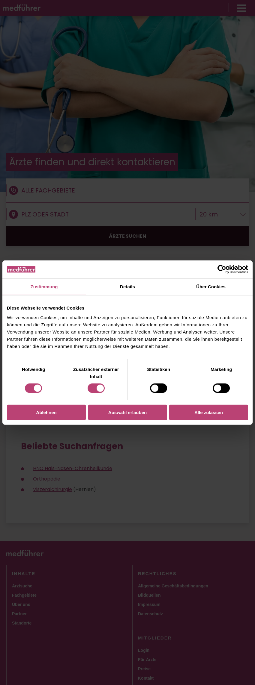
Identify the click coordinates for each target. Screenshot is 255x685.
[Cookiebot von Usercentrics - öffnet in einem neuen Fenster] (222, 269)
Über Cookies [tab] (211, 286)
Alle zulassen (208, 412)
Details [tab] (127, 286)
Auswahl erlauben (127, 412)
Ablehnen (46, 412)
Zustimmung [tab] (44, 286)
